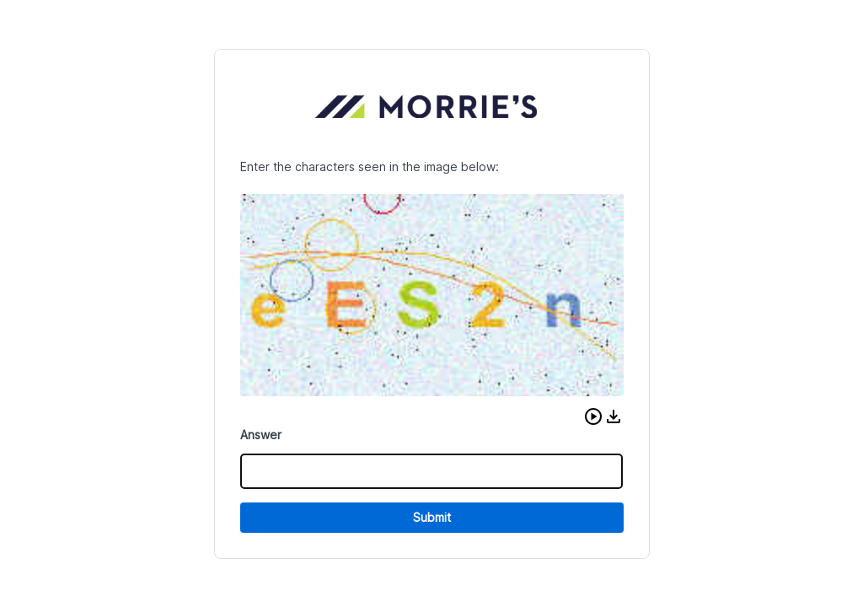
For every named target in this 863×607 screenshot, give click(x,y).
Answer (260, 434)
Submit (432, 517)
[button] (593, 416)
